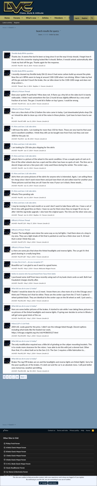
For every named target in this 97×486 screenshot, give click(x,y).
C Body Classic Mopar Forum (16, 456)
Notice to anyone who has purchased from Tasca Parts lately (34, 274)
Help (82, 430)
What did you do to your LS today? (24, 288)
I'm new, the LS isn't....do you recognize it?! (27, 262)
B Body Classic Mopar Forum (16, 452)
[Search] (92, 18)
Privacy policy (74, 430)
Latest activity (7, 23)
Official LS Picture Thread (21, 91)
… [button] (13, 377)
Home (7, 18)
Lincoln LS (42, 66)
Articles (45, 18)
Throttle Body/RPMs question (22, 53)
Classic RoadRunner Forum (15, 468)
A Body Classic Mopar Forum (16, 448)
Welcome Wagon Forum (47, 268)
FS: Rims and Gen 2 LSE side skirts (24, 126)
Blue (5, 430)
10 (17, 377)
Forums (17, 18)
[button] (22, 17)
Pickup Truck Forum (13, 444)
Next (22, 377)
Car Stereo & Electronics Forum (17, 472)
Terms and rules (62, 430)
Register (17, 23)
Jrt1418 (45, 35)
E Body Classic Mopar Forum (16, 460)
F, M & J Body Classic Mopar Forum (18, 464)
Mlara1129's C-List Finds (20, 324)
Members (59, 18)
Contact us (51, 430)
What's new (31, 18)
